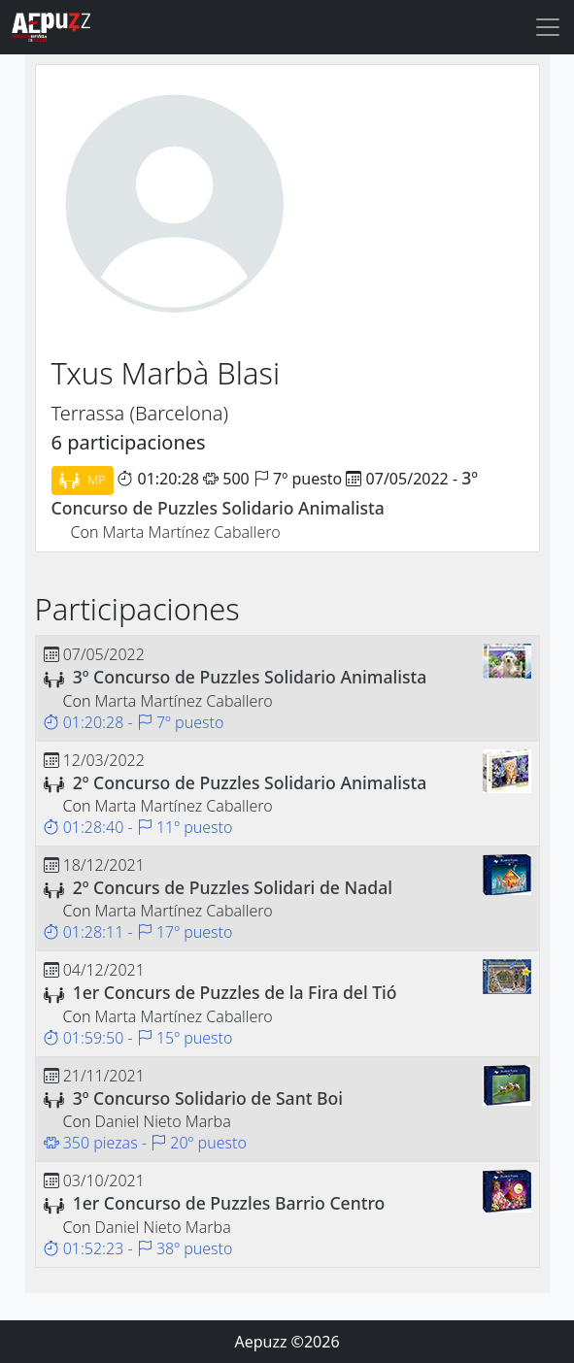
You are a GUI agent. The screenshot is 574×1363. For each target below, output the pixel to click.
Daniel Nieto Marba (163, 1121)
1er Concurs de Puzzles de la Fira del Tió (235, 992)
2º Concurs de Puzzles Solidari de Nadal (232, 887)
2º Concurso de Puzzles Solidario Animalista (250, 782)
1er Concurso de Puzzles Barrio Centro (229, 1202)
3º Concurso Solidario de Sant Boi (208, 1098)
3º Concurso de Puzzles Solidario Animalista (250, 676)
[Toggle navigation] (547, 27)
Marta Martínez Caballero (192, 532)
